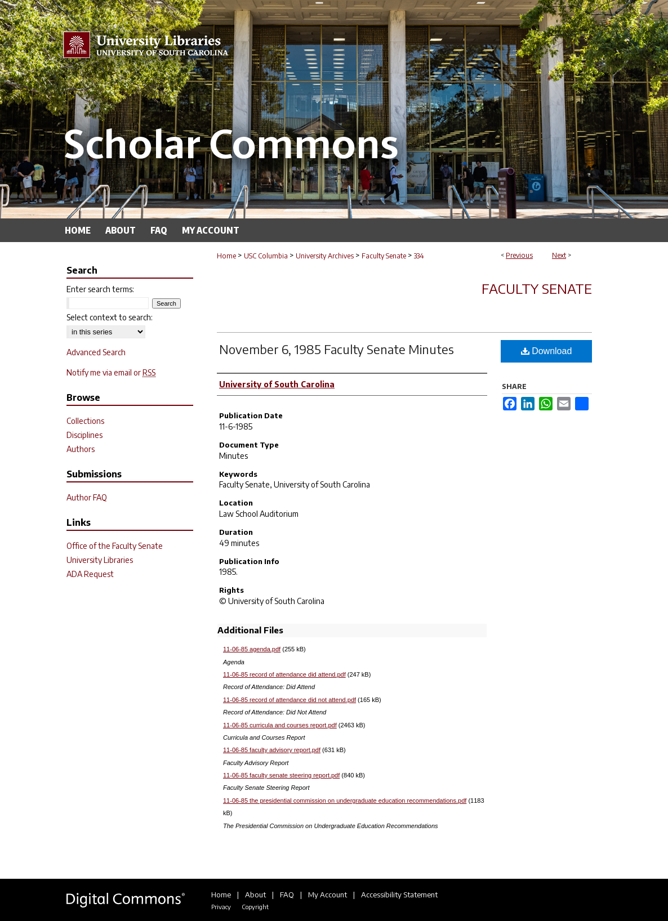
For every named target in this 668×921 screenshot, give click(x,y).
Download (546, 351)
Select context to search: (109, 317)
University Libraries (99, 560)
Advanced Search (96, 352)
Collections (85, 421)
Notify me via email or (110, 372)
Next (559, 255)
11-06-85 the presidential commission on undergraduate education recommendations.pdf (344, 800)
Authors (80, 449)
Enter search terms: (100, 289)
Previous (519, 255)
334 (419, 256)
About (255, 894)
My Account (327, 894)
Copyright (255, 906)
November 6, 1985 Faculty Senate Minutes (336, 349)
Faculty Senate (384, 256)
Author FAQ (86, 497)
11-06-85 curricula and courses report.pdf (280, 725)
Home (226, 256)
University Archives (325, 256)
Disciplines (84, 435)
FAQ (287, 894)
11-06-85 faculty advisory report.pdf (271, 749)
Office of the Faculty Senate (114, 546)
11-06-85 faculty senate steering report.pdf (281, 775)
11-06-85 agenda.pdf (251, 649)
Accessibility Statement (399, 894)
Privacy (221, 906)
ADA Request (90, 574)
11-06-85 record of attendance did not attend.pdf (289, 699)
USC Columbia (266, 256)
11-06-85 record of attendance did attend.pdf (284, 674)
